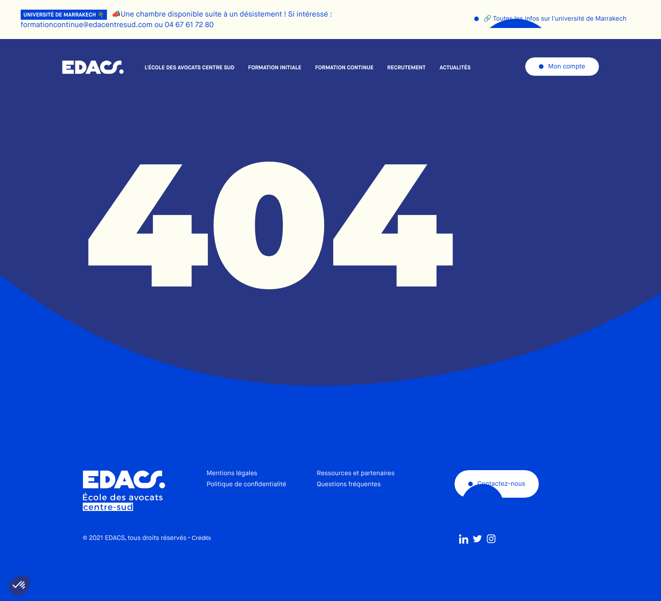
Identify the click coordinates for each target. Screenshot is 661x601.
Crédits (201, 555)
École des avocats (93, 67)
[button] (19, 585)
